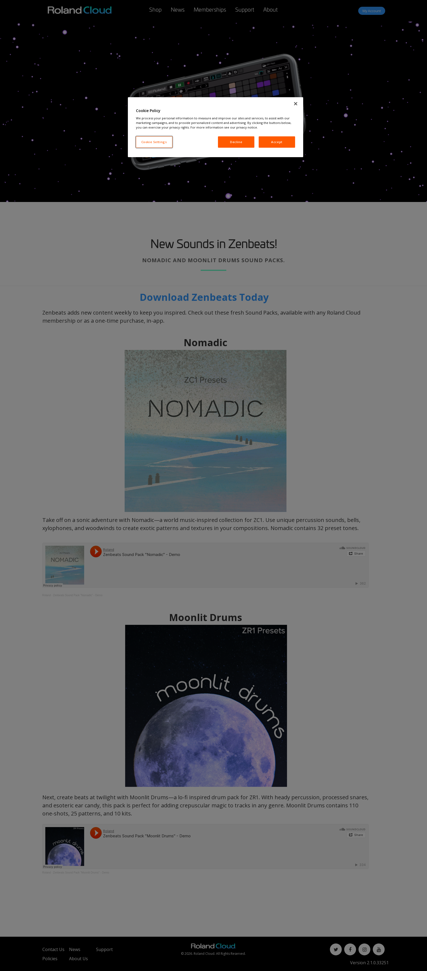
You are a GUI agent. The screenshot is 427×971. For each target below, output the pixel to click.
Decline (236, 142)
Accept (276, 142)
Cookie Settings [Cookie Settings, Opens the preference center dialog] (154, 142)
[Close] (296, 104)
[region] (215, 127)
